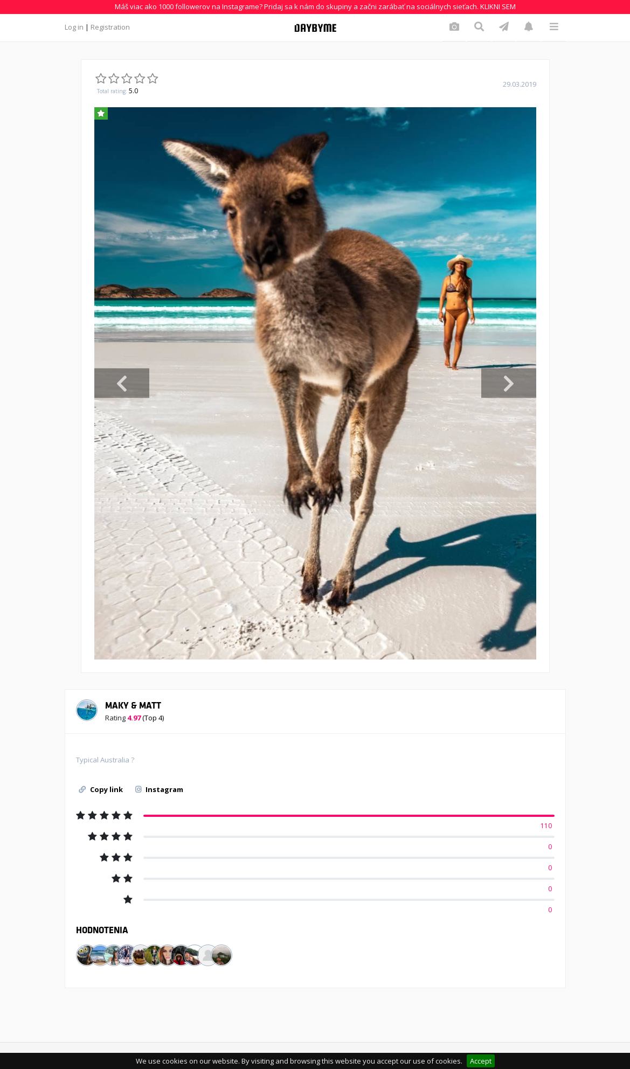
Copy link (101, 789)
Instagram (159, 789)
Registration (110, 27)
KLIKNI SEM (498, 6)
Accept (480, 1061)
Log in (74, 27)
